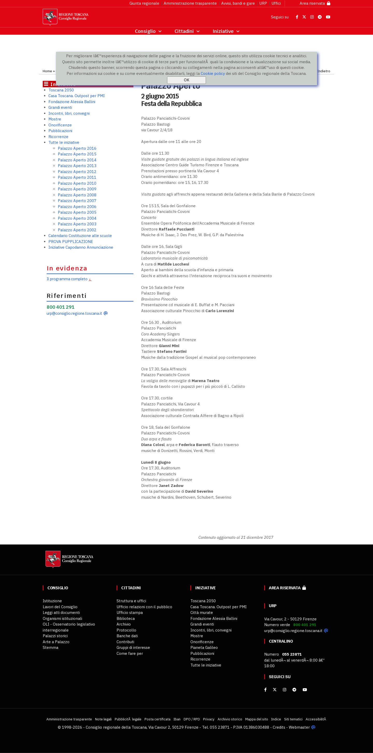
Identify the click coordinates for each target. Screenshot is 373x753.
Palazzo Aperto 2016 (77, 148)
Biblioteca (126, 618)
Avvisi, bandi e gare (238, 3)
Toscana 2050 (61, 90)
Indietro (324, 71)
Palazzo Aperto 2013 (77, 165)
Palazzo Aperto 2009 (77, 189)
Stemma (50, 647)
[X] (275, 689)
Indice (276, 719)
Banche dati (127, 635)
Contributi (125, 641)
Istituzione (52, 600)
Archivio (124, 624)
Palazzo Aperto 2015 (77, 154)
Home (47, 71)
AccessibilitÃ (316, 719)
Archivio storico (230, 719)
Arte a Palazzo (56, 641)
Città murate (201, 612)
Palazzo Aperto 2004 (77, 218)
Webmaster (299, 727)
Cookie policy (213, 73)
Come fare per (130, 653)
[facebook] (265, 689)
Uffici (276, 3)
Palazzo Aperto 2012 (77, 171)
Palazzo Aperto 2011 (77, 177)
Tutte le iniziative (63, 142)
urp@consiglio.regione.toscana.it (74, 313)
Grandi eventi (60, 107)
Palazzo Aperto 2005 (77, 212)
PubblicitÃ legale (128, 719)
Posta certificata (157, 719)
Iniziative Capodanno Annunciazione (80, 247)
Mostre (54, 119)
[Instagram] (284, 689)
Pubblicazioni (60, 130)
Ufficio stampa (130, 612)
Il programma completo (67, 278)
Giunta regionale (144, 3)
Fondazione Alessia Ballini (71, 101)
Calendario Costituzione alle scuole (80, 235)
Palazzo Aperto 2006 (77, 206)
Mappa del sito (256, 719)
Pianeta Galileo (204, 647)
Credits (279, 727)
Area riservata (315, 3)
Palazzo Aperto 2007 (77, 200)
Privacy (208, 719)
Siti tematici (293, 719)
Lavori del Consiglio (60, 606)
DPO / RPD (192, 719)
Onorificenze (60, 125)
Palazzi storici (55, 635)
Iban (177, 719)
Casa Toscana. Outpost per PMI (76, 95)
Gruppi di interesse (133, 647)
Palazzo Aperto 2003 (77, 223)
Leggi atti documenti (61, 612)
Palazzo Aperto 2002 (77, 229)
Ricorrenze (58, 136)
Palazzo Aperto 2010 (77, 183)
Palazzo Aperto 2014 (77, 159)
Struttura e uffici (131, 600)
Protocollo (126, 630)
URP (263, 3)
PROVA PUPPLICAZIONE (70, 241)
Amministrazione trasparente (190, 3)
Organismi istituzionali (62, 618)
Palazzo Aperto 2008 (77, 194)
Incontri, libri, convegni (69, 113)
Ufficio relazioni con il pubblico (144, 606)
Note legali (103, 719)
